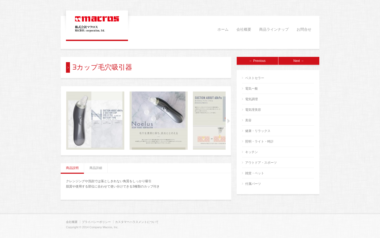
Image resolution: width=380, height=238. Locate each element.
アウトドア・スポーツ (261, 162)
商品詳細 (95, 168)
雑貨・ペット (254, 173)
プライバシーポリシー (96, 221)
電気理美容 (253, 110)
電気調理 (251, 99)
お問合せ (304, 29)
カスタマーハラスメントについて (137, 221)
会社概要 (243, 29)
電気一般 (251, 88)
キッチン (251, 152)
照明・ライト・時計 (259, 141)
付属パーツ (253, 184)
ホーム (223, 29)
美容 (248, 120)
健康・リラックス (257, 131)
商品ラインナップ (274, 29)
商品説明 (72, 168)
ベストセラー (254, 78)
